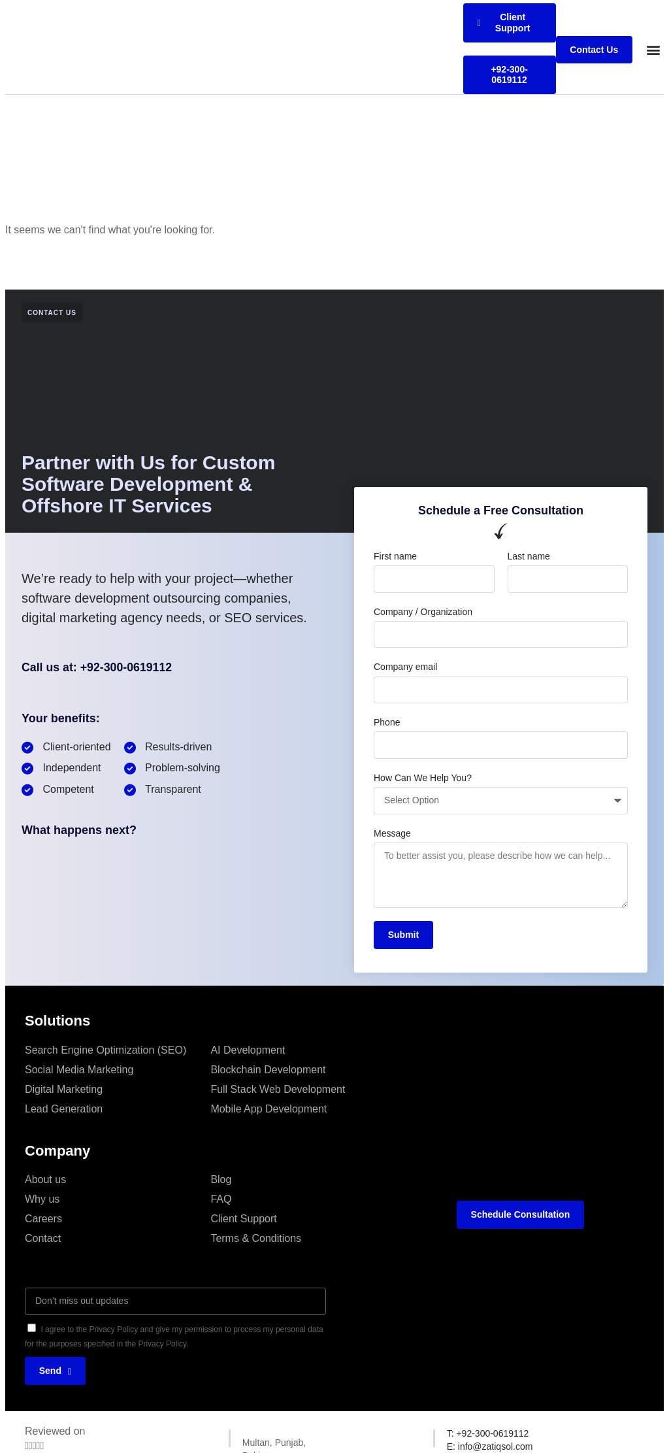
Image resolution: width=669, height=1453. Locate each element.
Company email (405, 666)
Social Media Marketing (79, 1069)
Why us (42, 1199)
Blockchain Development (267, 1069)
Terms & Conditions (255, 1238)
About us (45, 1179)
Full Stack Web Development (277, 1089)
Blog (220, 1179)
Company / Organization (423, 612)
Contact (43, 1238)
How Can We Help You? (423, 778)
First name (395, 556)
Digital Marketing (64, 1089)
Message (392, 833)
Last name (529, 556)
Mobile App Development (268, 1108)
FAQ (220, 1199)
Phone (387, 722)
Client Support (243, 1218)
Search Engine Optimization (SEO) (105, 1050)
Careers (43, 1218)
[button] (653, 50)
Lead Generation (64, 1108)
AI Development (247, 1050)
